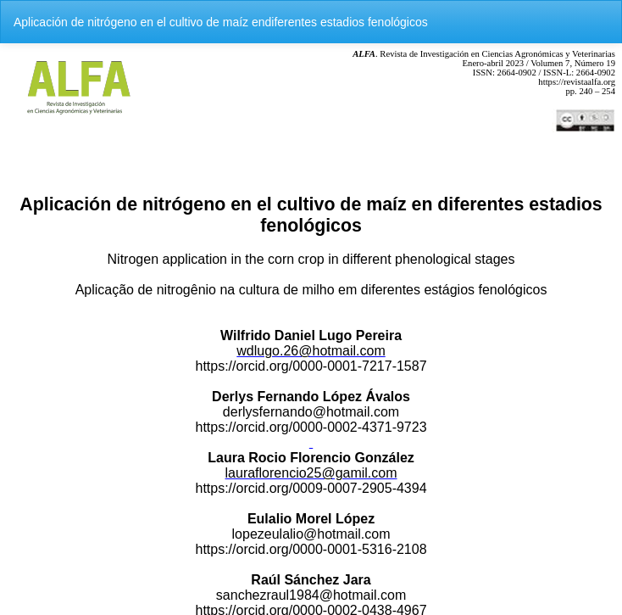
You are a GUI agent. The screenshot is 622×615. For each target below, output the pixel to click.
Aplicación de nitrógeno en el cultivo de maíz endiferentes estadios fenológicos (221, 22)
